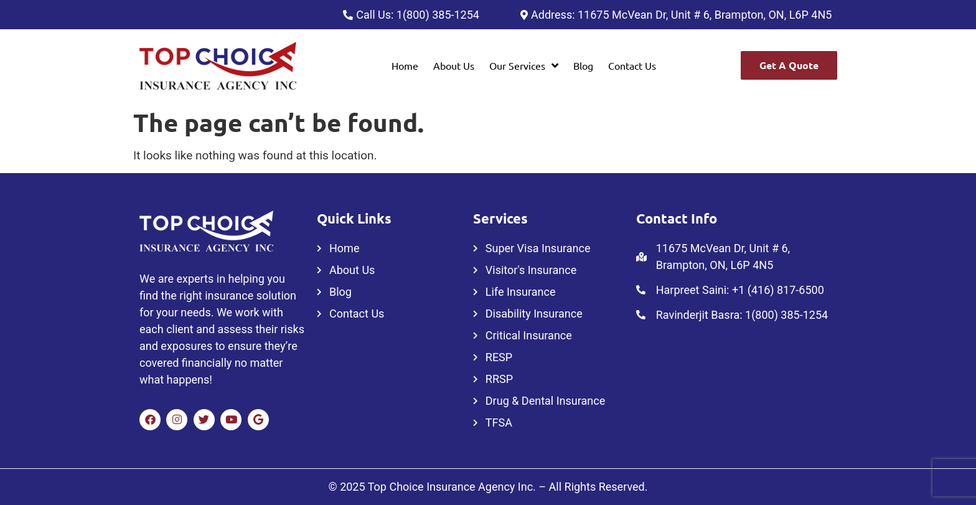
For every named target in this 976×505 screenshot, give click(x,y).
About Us (453, 65)
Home (405, 65)
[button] (524, 65)
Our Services (523, 65)
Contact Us (632, 65)
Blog (583, 65)
